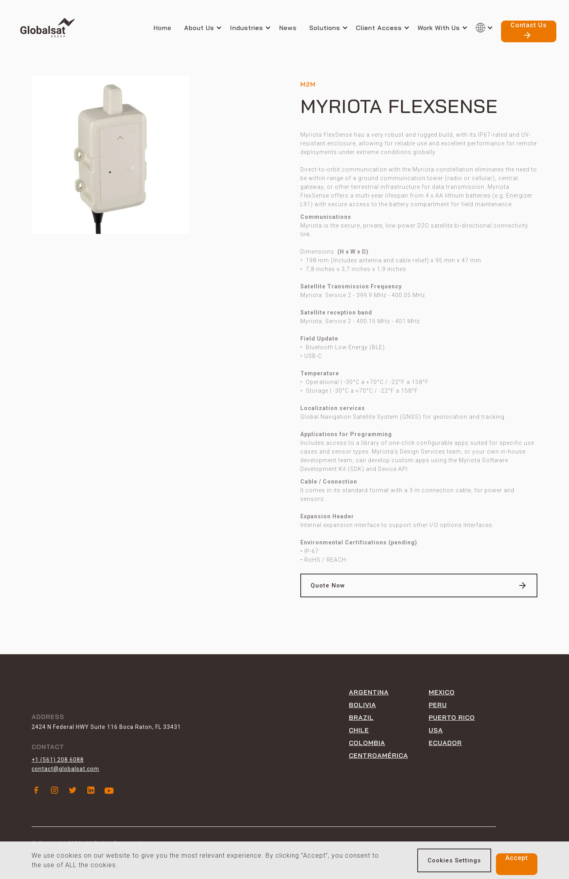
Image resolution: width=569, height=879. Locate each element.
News (288, 28)
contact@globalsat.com (65, 769)
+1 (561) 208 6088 (58, 760)
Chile (359, 730)
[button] (207, 27)
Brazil (361, 717)
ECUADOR (445, 743)
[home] (47, 27)
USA (436, 730)
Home (162, 28)
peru (438, 705)
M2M (308, 84)
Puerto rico (452, 717)
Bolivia (362, 705)
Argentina (369, 692)
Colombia (367, 743)
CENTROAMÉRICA (378, 755)
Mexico (442, 692)
